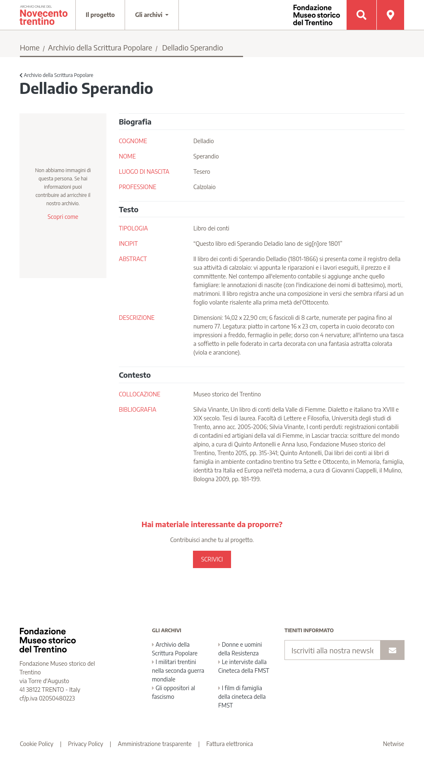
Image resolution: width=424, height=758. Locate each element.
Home (30, 47)
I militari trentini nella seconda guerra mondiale (178, 670)
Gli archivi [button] (149, 14)
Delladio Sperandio (192, 47)
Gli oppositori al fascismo (173, 692)
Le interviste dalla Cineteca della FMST (243, 666)
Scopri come (63, 216)
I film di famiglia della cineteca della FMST (242, 696)
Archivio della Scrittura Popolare (100, 47)
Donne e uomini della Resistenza (240, 649)
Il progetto (100, 14)
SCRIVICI (212, 559)
